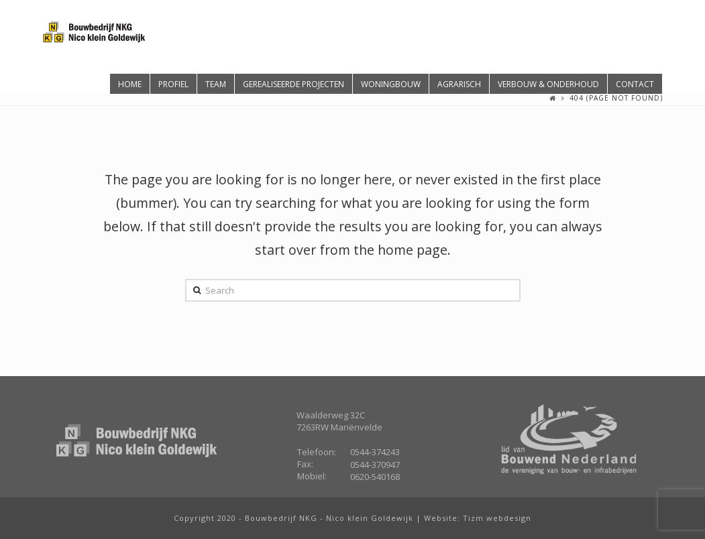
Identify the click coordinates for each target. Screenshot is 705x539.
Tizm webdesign (497, 518)
